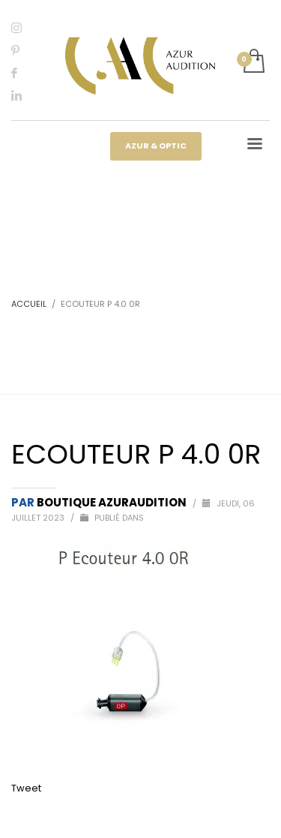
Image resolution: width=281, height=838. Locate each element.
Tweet (26, 788)
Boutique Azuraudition (113, 502)
